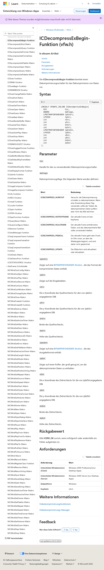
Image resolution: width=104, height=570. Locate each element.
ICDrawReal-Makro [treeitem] (15, 117)
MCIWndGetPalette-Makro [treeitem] (19, 363)
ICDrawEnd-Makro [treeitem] (15, 97)
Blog (45, 560)
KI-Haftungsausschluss (12, 560)
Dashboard (94, 11)
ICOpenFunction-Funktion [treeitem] (18, 217)
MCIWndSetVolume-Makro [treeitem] (19, 521)
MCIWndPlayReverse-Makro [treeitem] (19, 440)
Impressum (56, 564)
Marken (69, 564)
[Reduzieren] (33, 27)
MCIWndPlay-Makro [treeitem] (16, 428)
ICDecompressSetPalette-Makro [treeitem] (21, 74)
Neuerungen (81, 11)
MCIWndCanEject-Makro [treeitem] (18, 274)
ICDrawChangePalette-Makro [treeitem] (20, 94)
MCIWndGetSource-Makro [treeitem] (19, 378)
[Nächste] (82, 3)
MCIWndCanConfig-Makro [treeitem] (19, 270)
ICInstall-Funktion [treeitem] (15, 201)
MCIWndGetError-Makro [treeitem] (18, 343)
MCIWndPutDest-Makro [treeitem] (18, 448)
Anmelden (96, 3)
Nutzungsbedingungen (39, 564)
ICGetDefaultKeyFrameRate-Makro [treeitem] (19, 161)
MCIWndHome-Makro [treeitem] (17, 405)
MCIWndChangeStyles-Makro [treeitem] (20, 293)
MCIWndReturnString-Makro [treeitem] (20, 471)
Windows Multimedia (55, 29)
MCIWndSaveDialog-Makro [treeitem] (19, 479)
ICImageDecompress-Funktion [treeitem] (20, 190)
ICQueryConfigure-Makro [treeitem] (18, 225)
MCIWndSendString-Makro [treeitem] (19, 486)
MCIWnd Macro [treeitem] (14, 455)
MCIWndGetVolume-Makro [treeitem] (19, 397)
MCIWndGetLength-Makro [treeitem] (19, 355)
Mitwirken (57, 560)
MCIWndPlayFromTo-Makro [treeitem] (19, 436)
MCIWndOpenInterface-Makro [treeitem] (20, 421)
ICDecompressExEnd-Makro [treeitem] (19, 44)
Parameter (46, 62)
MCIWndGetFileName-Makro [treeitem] (20, 347)
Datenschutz (69, 560)
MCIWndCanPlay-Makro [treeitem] (18, 278)
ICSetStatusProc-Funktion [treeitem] (18, 258)
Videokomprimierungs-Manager (54, 509)
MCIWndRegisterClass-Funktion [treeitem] (21, 463)
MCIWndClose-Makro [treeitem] (17, 297)
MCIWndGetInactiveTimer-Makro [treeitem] (21, 351)
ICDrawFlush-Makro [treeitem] (16, 101)
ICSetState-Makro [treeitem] (15, 254)
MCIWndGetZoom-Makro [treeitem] (18, 401)
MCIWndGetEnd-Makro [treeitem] (17, 339)
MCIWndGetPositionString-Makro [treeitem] (22, 370)
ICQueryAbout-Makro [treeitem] (17, 221)
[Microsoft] (5, 3)
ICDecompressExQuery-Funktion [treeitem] (21, 48)
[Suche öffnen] (88, 3)
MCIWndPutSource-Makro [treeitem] (19, 451)
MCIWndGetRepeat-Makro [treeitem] (19, 374)
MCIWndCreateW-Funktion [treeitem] (19, 305)
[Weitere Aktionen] (99, 30)
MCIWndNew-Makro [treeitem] (16, 409)
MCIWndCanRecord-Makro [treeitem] (19, 281)
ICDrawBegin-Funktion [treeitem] (17, 86)
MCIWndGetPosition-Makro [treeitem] (19, 366)
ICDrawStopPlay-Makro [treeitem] (17, 140)
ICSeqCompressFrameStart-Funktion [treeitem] (19, 249)
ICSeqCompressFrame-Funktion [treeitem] (21, 236)
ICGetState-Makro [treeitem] (15, 178)
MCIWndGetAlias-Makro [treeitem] (18, 324)
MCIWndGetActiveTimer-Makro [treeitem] (21, 320)
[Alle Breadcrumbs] (41, 30)
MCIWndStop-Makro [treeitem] (16, 533)
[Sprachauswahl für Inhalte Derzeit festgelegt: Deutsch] (9, 553)
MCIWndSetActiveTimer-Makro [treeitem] (21, 490)
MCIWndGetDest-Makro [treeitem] (18, 328)
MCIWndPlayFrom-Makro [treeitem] (18, 432)
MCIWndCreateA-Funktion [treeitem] (19, 301)
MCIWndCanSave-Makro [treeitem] (18, 285)
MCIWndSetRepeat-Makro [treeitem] (19, 506)
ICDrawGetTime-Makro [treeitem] (17, 105)
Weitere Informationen (51, 72)
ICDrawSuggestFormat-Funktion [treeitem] (21, 148)
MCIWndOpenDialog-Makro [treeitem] (19, 417)
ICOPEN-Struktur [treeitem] (15, 213)
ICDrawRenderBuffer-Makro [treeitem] (19, 121)
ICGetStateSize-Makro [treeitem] (17, 182)
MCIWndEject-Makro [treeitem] (16, 312)
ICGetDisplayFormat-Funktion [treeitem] (20, 170)
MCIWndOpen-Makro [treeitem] (17, 413)
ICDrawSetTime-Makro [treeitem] (17, 125)
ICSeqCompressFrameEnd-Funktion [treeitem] (19, 242)
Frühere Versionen (32, 560)
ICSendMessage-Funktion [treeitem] (18, 232)
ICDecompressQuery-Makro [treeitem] (19, 70)
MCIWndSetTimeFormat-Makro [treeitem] (21, 513)
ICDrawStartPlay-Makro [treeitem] (17, 132)
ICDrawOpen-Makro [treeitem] (16, 109)
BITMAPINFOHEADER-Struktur (68, 264)
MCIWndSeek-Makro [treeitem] (16, 482)
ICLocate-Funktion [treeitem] (15, 205)
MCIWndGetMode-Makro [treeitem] (18, 359)
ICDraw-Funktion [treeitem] (15, 78)
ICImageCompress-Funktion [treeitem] (19, 186)
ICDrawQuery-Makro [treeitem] (16, 113)
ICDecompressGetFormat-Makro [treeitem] (21, 52)
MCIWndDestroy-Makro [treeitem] (18, 309)
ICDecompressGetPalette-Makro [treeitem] (21, 63)
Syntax (44, 58)
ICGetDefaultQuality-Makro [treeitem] (19, 166)
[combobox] (18, 33)
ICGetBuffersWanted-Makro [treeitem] (19, 156)
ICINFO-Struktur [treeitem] (14, 197)
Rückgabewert (47, 65)
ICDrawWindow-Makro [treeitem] (17, 152)
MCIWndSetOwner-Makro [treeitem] (19, 498)
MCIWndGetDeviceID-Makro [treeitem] (20, 336)
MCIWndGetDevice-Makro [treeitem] (19, 332)
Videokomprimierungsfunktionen (55, 503)
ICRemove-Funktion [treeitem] (16, 228)
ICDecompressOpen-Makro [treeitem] (19, 67)
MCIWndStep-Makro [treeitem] (16, 529)
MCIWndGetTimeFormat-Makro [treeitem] (21, 394)
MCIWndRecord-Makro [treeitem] (17, 459)
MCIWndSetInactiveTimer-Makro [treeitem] (21, 494)
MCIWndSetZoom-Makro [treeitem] (18, 525)
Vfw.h (68, 29)
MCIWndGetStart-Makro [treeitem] (18, 386)
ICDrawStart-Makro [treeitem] (16, 128)
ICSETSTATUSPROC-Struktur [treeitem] (19, 262)
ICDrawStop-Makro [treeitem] (16, 136)
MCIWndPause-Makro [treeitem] (17, 424)
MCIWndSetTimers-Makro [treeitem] (18, 517)
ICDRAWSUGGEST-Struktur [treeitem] (19, 144)
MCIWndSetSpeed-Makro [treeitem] (18, 510)
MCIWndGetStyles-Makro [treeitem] (18, 390)
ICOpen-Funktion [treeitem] (15, 209)
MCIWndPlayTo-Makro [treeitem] (17, 444)
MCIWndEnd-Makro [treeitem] (16, 316)
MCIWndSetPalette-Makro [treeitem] (19, 502)
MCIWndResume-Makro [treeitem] (18, 467)
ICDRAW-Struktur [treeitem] (15, 82)
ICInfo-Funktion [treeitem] (14, 194)
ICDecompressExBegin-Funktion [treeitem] (21, 40)
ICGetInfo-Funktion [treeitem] (16, 174)
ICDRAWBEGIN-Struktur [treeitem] (18, 90)
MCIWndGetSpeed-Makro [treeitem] (18, 382)
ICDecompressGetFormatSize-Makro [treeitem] (20, 57)
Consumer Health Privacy (13, 564)
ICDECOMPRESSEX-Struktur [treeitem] (19, 36)
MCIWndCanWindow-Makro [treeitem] (19, 289)
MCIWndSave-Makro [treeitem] (16, 475)
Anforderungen (48, 69)
